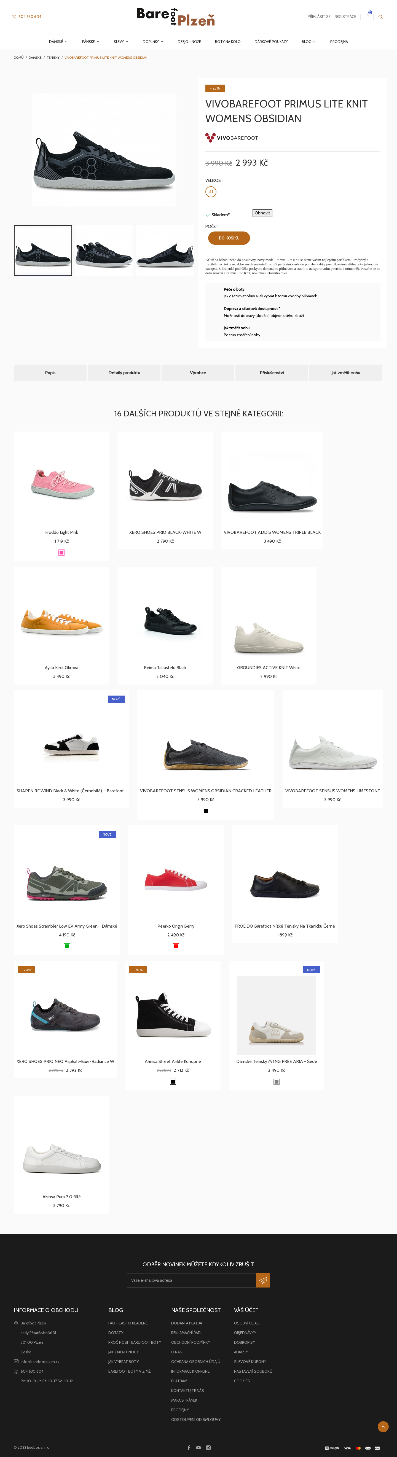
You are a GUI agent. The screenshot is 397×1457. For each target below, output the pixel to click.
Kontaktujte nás (187, 1390)
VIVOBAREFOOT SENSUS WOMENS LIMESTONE (332, 790)
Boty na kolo (228, 41)
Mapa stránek (184, 1400)
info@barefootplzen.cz (40, 1361)
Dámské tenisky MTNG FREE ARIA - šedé (276, 1061)
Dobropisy (244, 1342)
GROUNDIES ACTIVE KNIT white (269, 667)
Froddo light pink (61, 532)
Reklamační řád (186, 1332)
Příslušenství (272, 372)
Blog (307, 41)
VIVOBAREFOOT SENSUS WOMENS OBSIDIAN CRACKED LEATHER (206, 790)
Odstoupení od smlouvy (196, 1419)
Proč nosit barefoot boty (134, 1342)
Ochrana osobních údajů (195, 1361)
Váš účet (246, 1310)
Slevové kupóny (250, 1361)
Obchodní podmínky (190, 1342)
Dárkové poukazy (271, 41)
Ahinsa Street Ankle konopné (173, 1061)
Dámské (56, 41)
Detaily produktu (124, 372)
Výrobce (198, 372)
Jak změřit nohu (345, 372)
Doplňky (151, 41)
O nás (176, 1352)
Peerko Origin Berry (175, 926)
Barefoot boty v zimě (129, 1371)
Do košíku (229, 238)
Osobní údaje (246, 1323)
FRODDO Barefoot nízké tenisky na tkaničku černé (285, 926)
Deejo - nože (189, 41)
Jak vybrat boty (123, 1361)
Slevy (119, 41)
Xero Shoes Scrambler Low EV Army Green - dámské (67, 926)
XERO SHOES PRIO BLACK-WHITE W (165, 532)
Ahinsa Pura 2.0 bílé (61, 1196)
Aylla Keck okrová (61, 667)
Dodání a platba (186, 1323)
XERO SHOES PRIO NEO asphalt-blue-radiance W (65, 1061)
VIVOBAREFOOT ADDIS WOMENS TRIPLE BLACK (272, 532)
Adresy (241, 1352)
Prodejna (339, 41)
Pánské (89, 41)
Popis (50, 372)
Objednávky (245, 1332)
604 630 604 (26, 16)
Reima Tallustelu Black (165, 667)
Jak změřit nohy (123, 1352)
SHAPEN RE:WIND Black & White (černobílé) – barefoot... (71, 790)
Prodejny (180, 1409)
